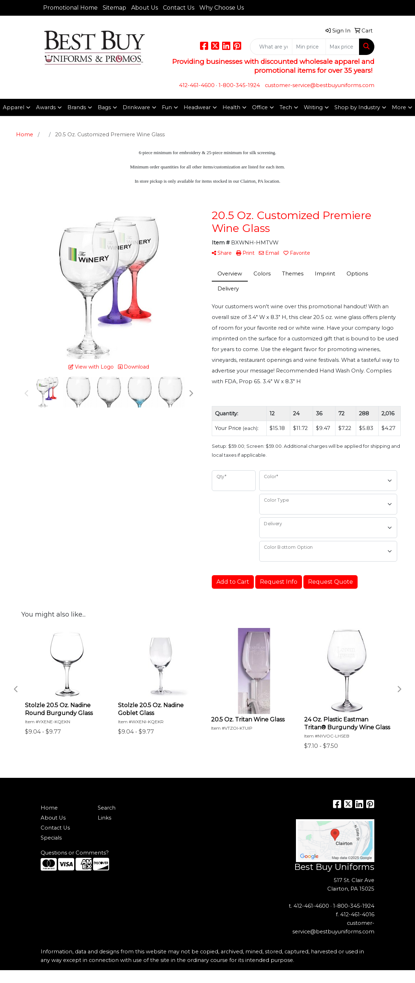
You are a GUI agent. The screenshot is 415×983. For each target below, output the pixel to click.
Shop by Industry (357, 107)
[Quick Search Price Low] (309, 47)
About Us (144, 7)
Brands (76, 107)
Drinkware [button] (136, 107)
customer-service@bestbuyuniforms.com (319, 85)
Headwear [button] (197, 107)
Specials (51, 838)
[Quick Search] (271, 47)
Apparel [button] (13, 107)
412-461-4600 (197, 85)
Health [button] (231, 107)
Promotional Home (70, 7)
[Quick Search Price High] (342, 47)
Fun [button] (167, 107)
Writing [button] (313, 107)
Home (49, 808)
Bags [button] (104, 107)
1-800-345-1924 (239, 85)
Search (107, 808)
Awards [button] (46, 107)
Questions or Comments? (75, 853)
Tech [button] (286, 107)
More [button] (399, 107)
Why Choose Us (221, 7)
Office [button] (260, 107)
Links (104, 818)
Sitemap (114, 7)
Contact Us (178, 7)
